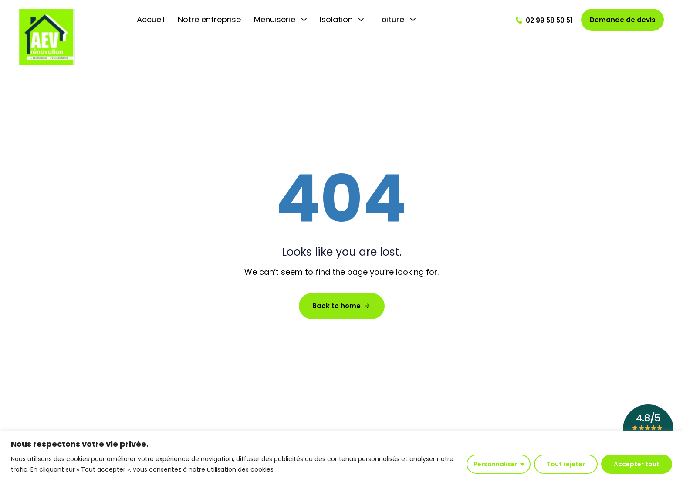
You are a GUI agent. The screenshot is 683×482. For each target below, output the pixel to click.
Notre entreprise (209, 19)
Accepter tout (636, 464)
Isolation (342, 19)
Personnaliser (495, 464)
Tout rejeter (566, 464)
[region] (341, 456)
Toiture (396, 19)
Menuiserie (280, 19)
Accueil (151, 19)
